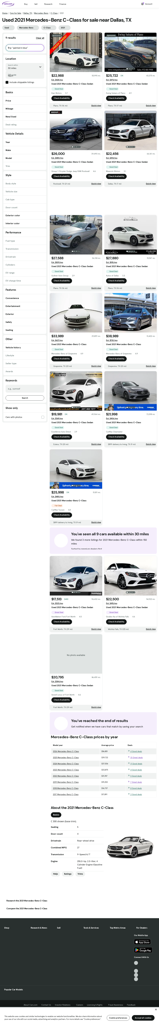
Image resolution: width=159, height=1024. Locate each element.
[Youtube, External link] (136, 971)
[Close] (156, 1009)
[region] (79, 1015)
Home (5, 13)
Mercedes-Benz (41, 13)
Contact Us (46, 1005)
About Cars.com (30, 1005)
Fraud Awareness (115, 1005)
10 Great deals (135, 757)
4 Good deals (135, 751)
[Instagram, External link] (136, 975)
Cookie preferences (118, 1018)
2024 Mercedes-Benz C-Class (66, 763)
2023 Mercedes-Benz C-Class (66, 770)
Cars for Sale (15, 13)
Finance (62, 4)
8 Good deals (135, 788)
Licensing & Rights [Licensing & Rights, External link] (95, 1005)
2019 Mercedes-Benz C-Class (66, 782)
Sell (35, 4)
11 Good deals (135, 763)
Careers (79, 1005)
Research (48, 4)
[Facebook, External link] (136, 967)
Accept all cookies (143, 1018)
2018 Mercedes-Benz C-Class (65, 788)
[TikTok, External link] (136, 963)
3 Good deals (135, 794)
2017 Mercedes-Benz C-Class (65, 794)
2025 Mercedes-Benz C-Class (66, 757)
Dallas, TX (27, 13)
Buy (25, 4)
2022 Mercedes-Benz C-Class (66, 776)
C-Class (54, 13)
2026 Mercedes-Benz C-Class (66, 751)
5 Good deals (135, 776)
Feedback (131, 1005)
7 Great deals (135, 782)
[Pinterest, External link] (136, 979)
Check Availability (62, 98)
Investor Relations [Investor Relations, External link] (63, 1005)
